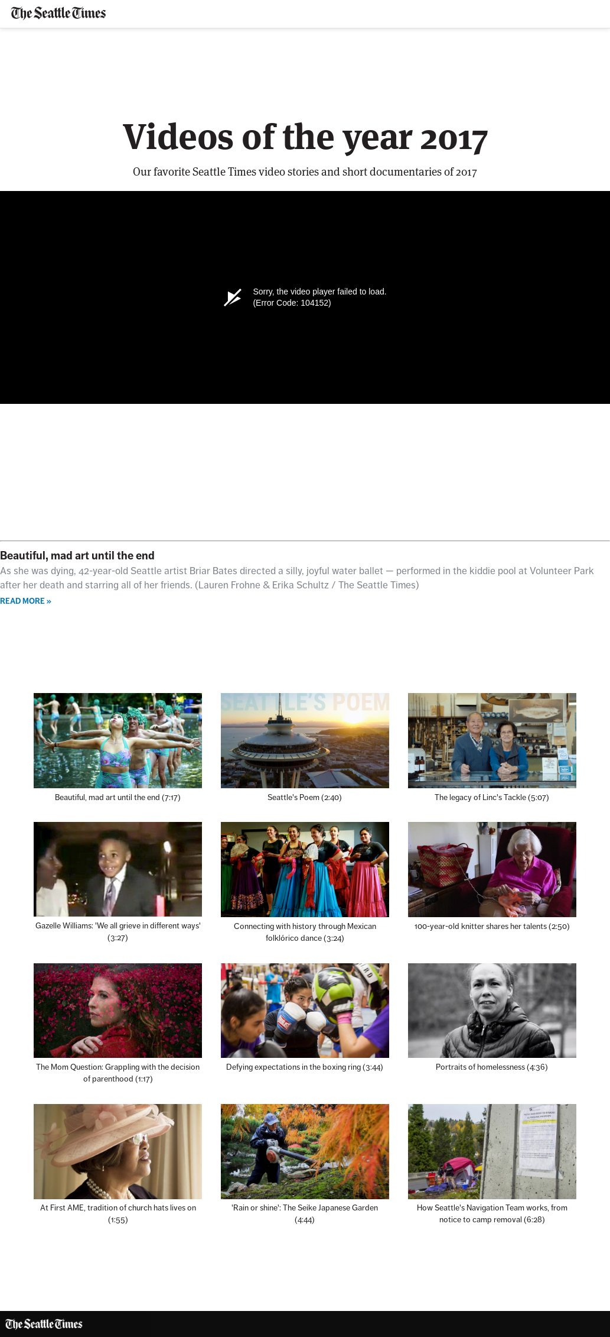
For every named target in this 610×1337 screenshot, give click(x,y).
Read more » (25, 601)
